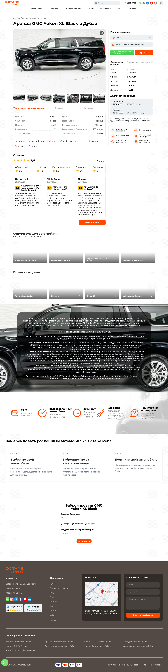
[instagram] (143, 3)
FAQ (52, 593)
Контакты (54, 602)
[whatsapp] (140, 3)
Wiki (52, 615)
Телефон (66, 524)
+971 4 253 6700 (129, 3)
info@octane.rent (14, 593)
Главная (16, 18)
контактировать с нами (71, 378)
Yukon (84, 319)
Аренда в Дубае (18, 642)
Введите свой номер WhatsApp (77, 530)
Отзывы (54, 611)
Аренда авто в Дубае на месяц (21, 650)
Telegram (91, 524)
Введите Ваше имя (71, 514)
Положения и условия (151, 665)
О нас (53, 606)
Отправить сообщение (143, 615)
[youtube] (151, 3)
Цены (53, 584)
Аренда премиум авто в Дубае (138, 646)
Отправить (84, 541)
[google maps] (155, 3)
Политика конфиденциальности (123, 665)
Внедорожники (29, 18)
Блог (52, 597)
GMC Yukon (43, 18)
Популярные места (59, 588)
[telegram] (147, 3)
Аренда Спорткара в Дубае (97, 646)
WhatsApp (78, 524)
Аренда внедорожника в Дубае (60, 646)
